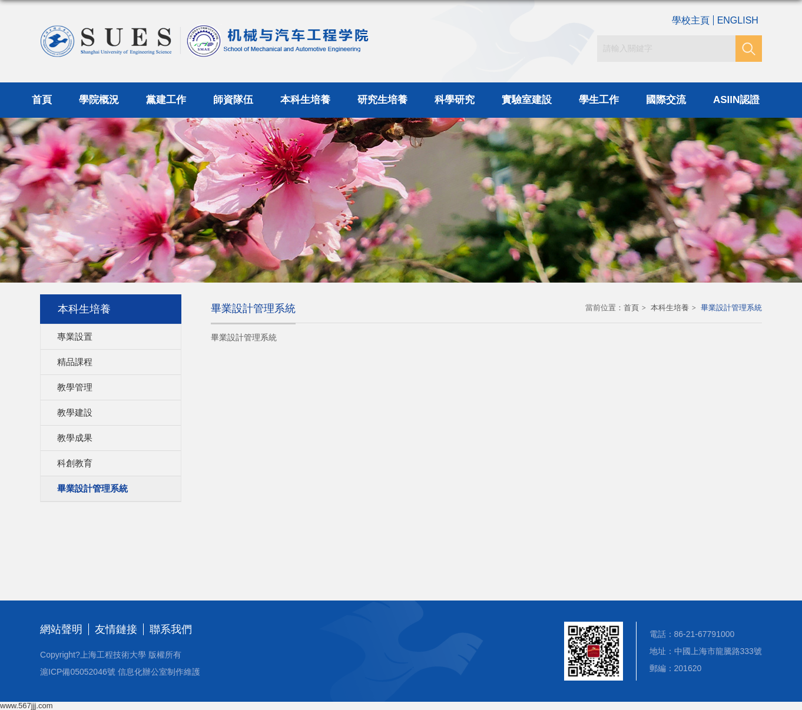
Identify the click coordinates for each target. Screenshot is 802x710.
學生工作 (599, 99)
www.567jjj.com (26, 705)
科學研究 (455, 99)
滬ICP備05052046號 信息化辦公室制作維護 (120, 671)
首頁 (42, 99)
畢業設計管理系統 (731, 307)
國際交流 (666, 99)
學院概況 (99, 99)
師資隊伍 (233, 99)
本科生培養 (305, 99)
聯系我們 (171, 629)
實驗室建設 (527, 99)
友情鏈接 (116, 629)
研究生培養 (382, 99)
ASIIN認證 (736, 99)
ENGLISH (737, 20)
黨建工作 (166, 99)
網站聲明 (61, 629)
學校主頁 (691, 20)
